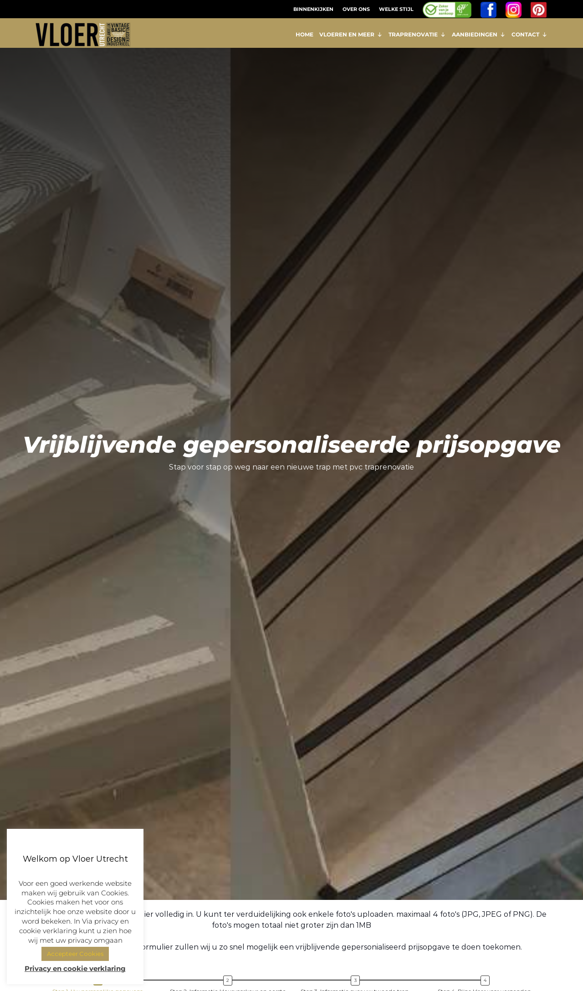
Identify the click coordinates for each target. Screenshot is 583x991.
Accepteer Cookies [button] (75, 953)
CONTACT (529, 34)
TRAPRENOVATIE (417, 34)
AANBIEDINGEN (479, 34)
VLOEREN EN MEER (351, 34)
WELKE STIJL (396, 9)
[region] (291, 481)
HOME (304, 34)
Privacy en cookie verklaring (75, 968)
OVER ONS (356, 9)
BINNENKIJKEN (313, 9)
